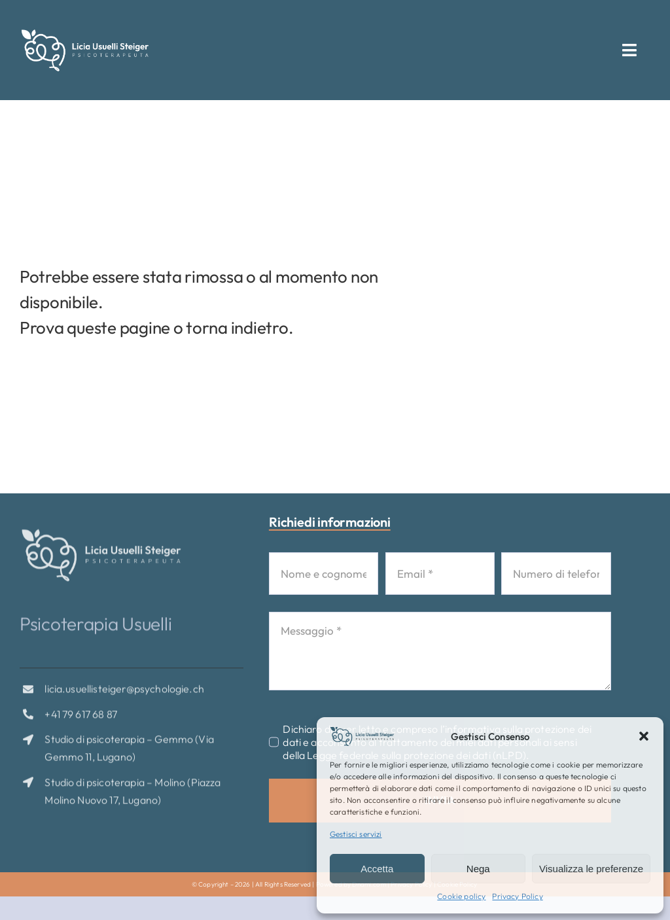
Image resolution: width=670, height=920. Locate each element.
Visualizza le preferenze (591, 868)
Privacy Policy (517, 896)
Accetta (377, 868)
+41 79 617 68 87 (80, 719)
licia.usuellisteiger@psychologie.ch (124, 694)
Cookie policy (461, 896)
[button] (643, 736)
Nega (478, 868)
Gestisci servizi (356, 834)
